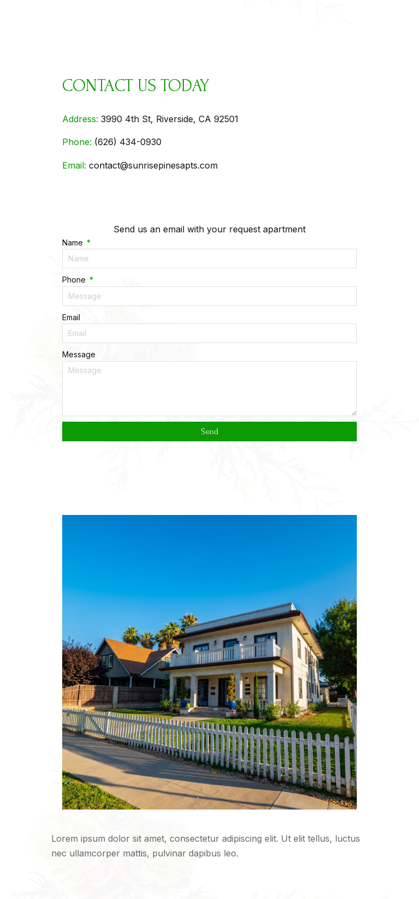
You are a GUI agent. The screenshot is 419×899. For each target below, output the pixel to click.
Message (78, 354)
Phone (75, 279)
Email (71, 317)
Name (73, 242)
